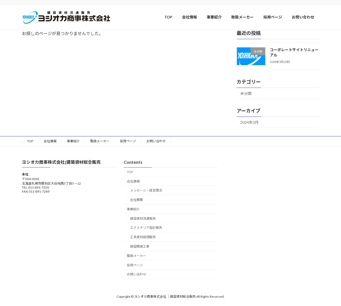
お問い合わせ (156, 141)
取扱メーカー (99, 141)
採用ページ (128, 141)
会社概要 (136, 200)
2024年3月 (249, 122)
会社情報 (50, 141)
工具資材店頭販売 (143, 237)
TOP (30, 141)
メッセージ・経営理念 (146, 191)
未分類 (246, 93)
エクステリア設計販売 (146, 228)
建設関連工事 (139, 246)
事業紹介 (73, 141)
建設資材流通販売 (143, 219)
